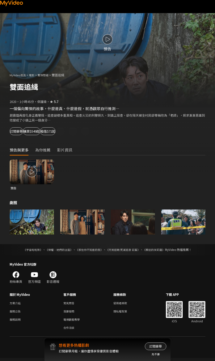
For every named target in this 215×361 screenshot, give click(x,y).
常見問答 (69, 304)
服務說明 (16, 321)
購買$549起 (49, 131)
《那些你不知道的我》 (89, 250)
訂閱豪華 (21, 131)
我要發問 (69, 312)
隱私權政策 (124, 312)
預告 (13, 188)
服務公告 (16, 312)
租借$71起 (79, 131)
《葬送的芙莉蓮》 (158, 250)
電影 (35, 75)
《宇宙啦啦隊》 (28, 250)
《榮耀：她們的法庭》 (56, 250)
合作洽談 (69, 330)
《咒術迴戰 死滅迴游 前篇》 (125, 250)
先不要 (156, 354)
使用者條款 (124, 304)
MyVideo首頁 (19, 75)
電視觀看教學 (72, 321)
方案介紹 (16, 304)
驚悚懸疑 (47, 75)
